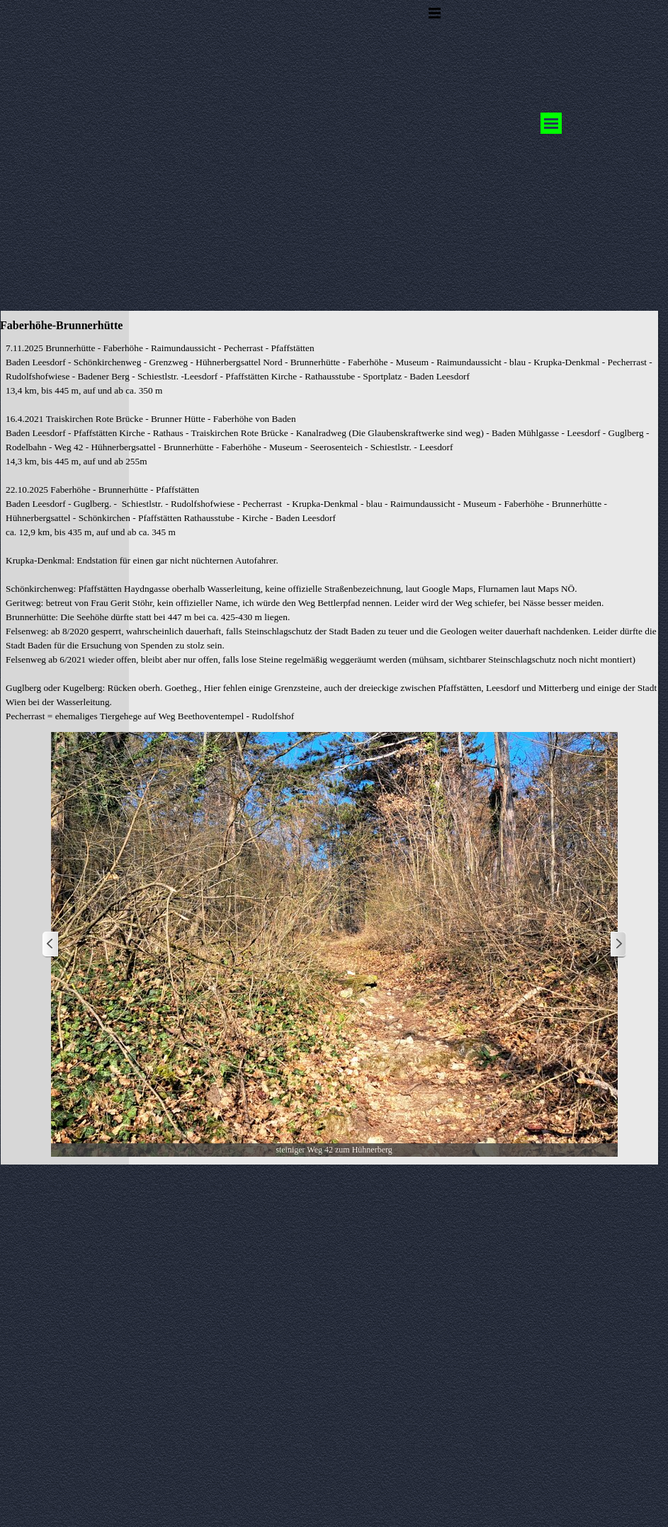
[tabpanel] (334, 532)
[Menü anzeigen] (435, 13)
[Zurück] (51, 945)
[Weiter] (617, 945)
